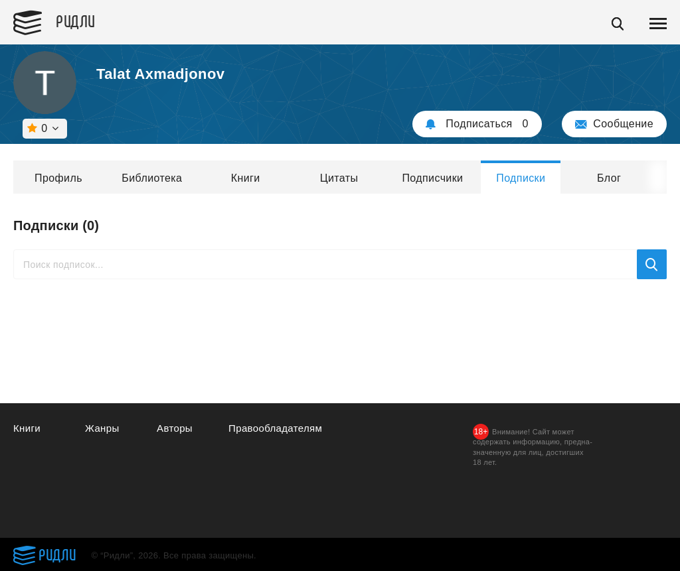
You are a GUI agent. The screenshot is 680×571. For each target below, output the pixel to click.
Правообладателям (275, 428)
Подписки (520, 178)
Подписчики (432, 178)
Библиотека (152, 178)
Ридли (76, 21)
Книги (245, 178)
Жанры (102, 428)
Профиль (58, 178)
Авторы (175, 428)
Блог (609, 178)
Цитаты (339, 178)
